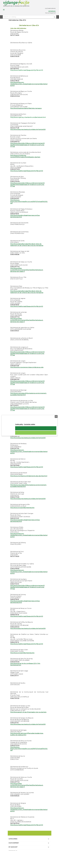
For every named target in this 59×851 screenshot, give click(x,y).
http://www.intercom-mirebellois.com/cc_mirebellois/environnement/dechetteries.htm (28, 84)
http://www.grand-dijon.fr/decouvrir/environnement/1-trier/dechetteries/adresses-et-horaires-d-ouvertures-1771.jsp (27, 145)
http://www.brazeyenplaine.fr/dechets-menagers (26, 108)
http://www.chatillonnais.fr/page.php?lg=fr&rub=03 (26, 70)
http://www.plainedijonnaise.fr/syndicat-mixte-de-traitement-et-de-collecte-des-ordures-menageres (26, 244)
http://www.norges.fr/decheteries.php (22, 507)
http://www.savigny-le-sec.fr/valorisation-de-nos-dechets (28, 712)
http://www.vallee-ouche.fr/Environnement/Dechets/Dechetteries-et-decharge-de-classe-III (26, 270)
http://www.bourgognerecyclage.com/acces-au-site (26, 367)
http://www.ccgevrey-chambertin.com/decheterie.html (28, 117)
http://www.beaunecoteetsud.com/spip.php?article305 (28, 129)
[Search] (29, 17)
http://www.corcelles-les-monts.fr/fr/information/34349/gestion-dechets (25, 156)
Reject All (35, 433)
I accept (35, 428)
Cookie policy (19, 424)
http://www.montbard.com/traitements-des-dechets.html (28, 476)
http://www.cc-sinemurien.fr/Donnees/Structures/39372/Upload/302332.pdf (29, 201)
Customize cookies (29, 424)
